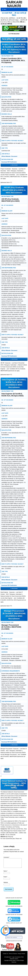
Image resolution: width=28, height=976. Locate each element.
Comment (7, 857)
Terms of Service (13, 955)
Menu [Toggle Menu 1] (4, 9)
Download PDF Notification (9, 162)
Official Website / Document (9, 156)
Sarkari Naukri (14, 4)
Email (5, 878)
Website (6, 884)
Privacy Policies (21, 955)
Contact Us (5, 955)
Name (6, 872)
